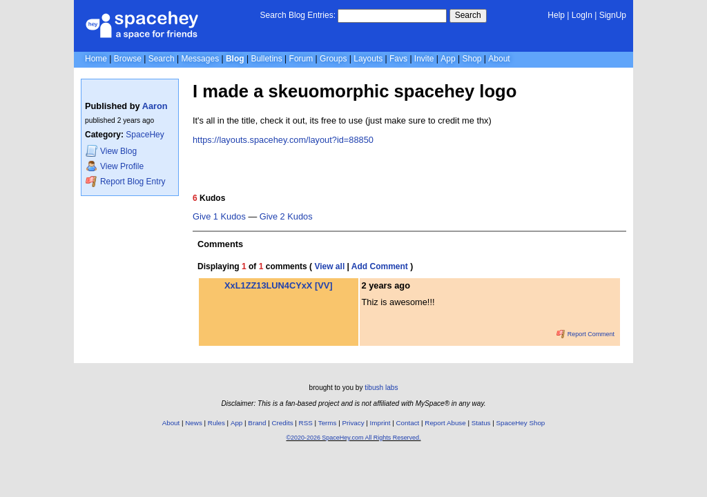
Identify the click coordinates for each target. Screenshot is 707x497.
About (499, 59)
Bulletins (266, 59)
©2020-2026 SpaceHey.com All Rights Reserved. (353, 437)
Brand (257, 423)
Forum (301, 59)
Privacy (353, 423)
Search (468, 15)
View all (329, 266)
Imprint (380, 423)
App (447, 59)
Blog (235, 59)
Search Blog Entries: (298, 15)
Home (96, 59)
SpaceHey (145, 134)
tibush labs (381, 387)
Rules (216, 423)
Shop (471, 59)
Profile (115, 166)
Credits (282, 423)
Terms (327, 423)
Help (556, 15)
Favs (398, 59)
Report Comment (585, 334)
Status (481, 423)
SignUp (612, 15)
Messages (200, 59)
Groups (333, 59)
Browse (128, 59)
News (193, 423)
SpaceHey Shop (520, 423)
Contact (408, 423)
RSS (306, 423)
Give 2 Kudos (286, 217)
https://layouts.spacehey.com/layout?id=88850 (283, 140)
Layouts (368, 59)
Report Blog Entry (125, 181)
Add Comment (379, 266)
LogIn (582, 15)
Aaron (155, 106)
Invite (424, 59)
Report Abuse (445, 423)
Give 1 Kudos (219, 217)
